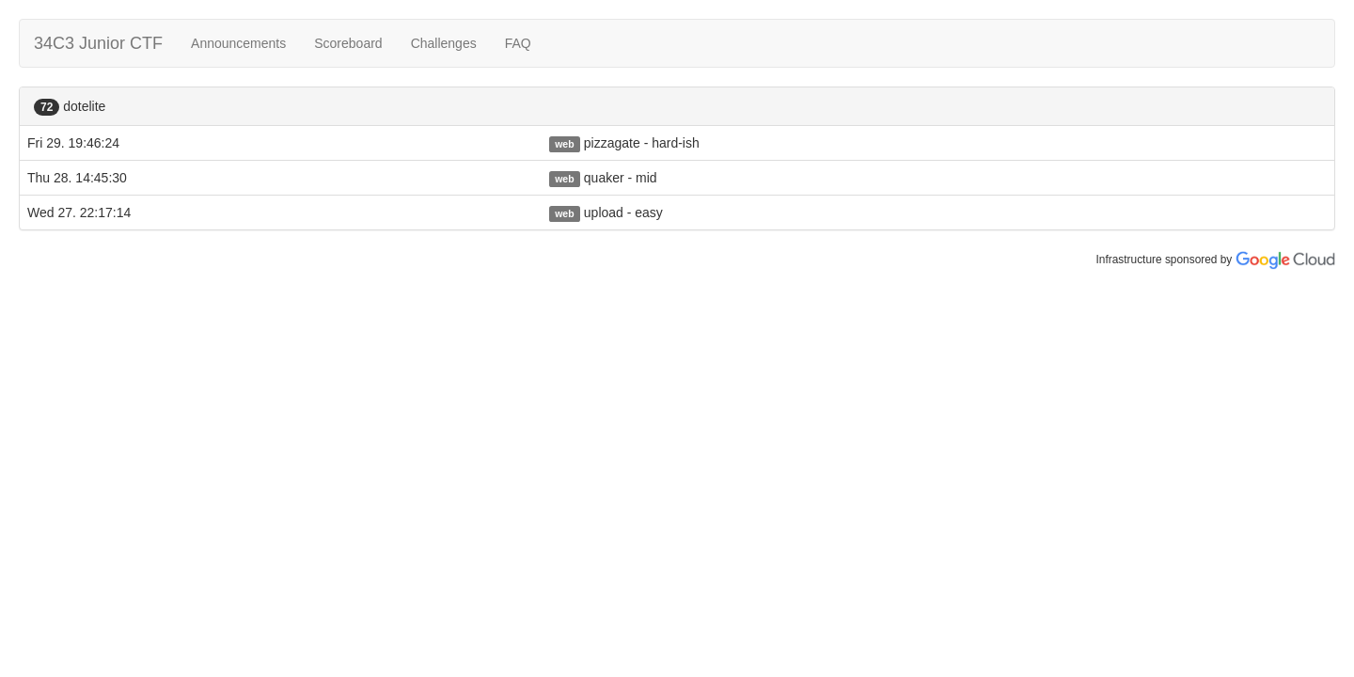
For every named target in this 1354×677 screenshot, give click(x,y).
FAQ (518, 43)
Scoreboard (348, 43)
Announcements (238, 43)
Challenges (444, 43)
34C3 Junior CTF (98, 43)
